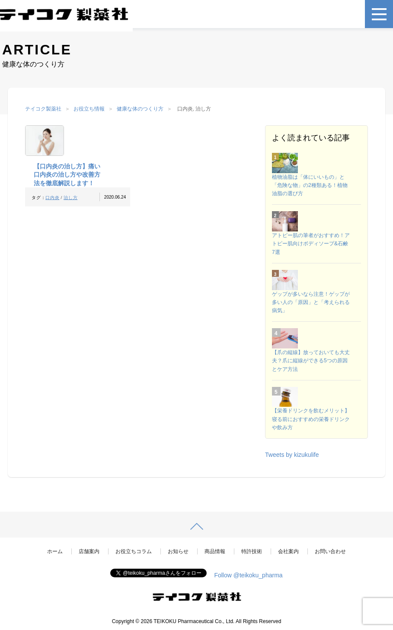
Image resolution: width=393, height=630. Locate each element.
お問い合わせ (330, 551)
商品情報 (214, 551)
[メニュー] (379, 14)
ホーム (55, 551)
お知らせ (178, 551)
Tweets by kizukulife (292, 454)
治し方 (70, 197)
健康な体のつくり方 (140, 109)
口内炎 (52, 197)
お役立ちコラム (133, 551)
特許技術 (251, 551)
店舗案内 (89, 551)
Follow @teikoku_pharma (248, 575)
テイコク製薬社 (43, 109)
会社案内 (288, 551)
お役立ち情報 (89, 109)
